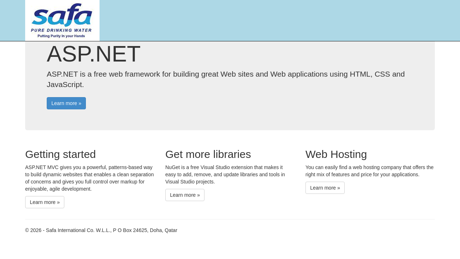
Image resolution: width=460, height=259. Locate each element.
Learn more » (66, 103)
